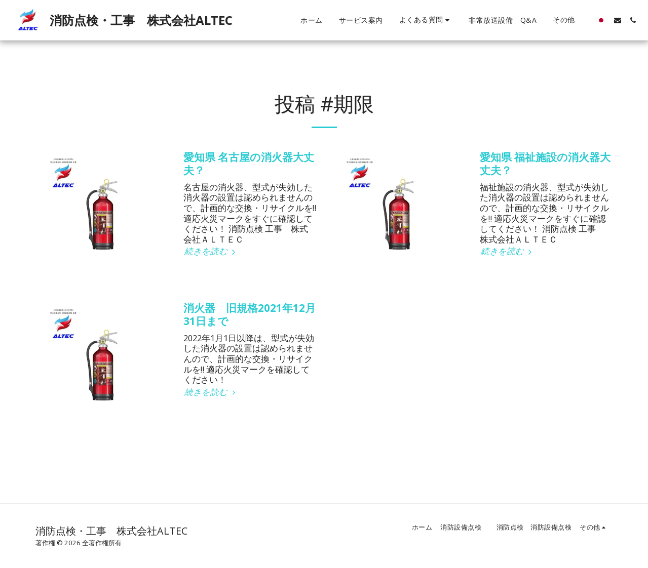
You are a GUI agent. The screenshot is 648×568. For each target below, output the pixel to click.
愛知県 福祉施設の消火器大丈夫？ (545, 163)
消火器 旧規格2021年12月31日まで (249, 314)
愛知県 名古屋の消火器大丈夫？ (248, 163)
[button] (426, 20)
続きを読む (211, 251)
